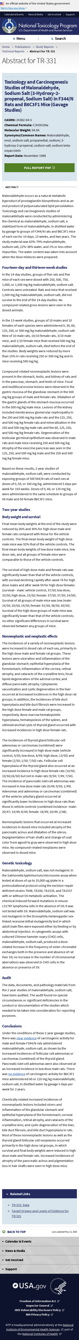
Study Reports (45, 47)
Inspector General (37, 1305)
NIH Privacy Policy (38, 1314)
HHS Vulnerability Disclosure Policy (38, 1310)
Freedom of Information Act (38, 1301)
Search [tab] (60, 38)
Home (6, 47)
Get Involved (54, 14)
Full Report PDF (37, 168)
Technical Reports (13, 51)
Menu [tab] (20, 38)
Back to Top (16, 1232)
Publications (23, 47)
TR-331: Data (20, 1205)
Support (70, 14)
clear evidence (26, 1038)
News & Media (35, 14)
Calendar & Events (14, 14)
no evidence (16, 1074)
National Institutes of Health (40, 1334)
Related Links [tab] (20, 1194)
